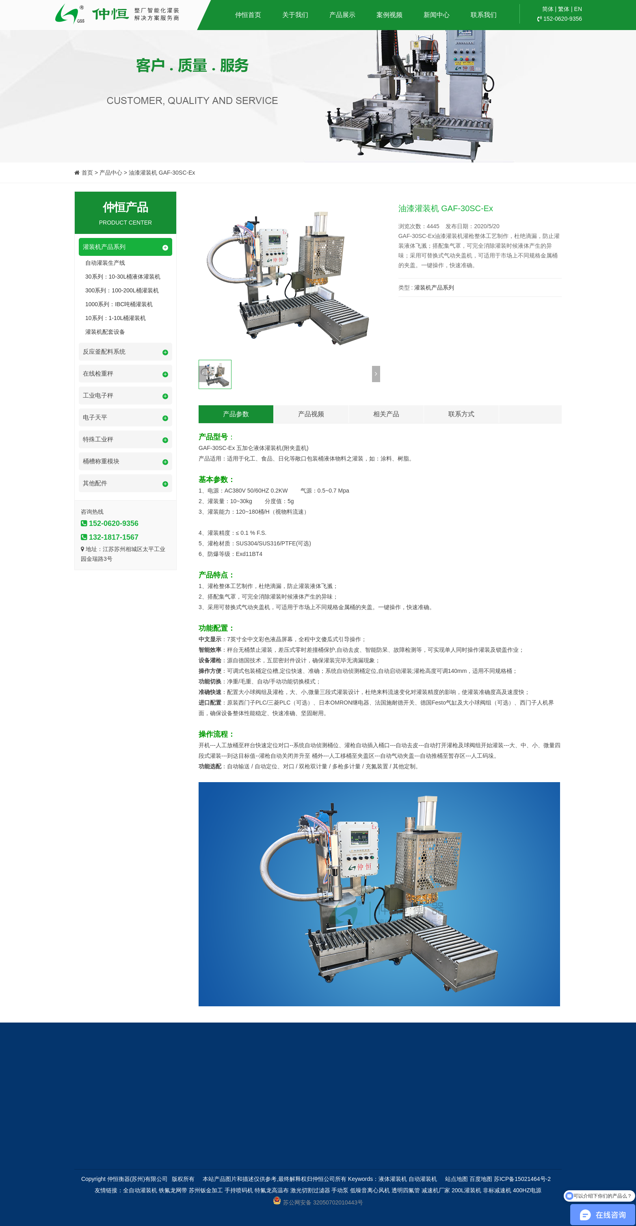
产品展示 (342, 14)
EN (578, 9)
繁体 (563, 9)
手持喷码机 (239, 1190)
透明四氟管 (406, 1190)
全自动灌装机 (140, 1190)
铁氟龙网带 (173, 1190)
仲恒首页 (248, 14)
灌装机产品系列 (434, 287)
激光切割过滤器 (310, 1190)
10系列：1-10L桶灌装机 (115, 318)
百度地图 (480, 1179)
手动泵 (339, 1190)
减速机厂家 (436, 1190)
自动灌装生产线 (105, 262)
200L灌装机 (466, 1190)
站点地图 (456, 1179)
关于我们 (295, 14)
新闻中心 (437, 14)
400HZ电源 (527, 1190)
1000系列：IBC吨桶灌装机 (119, 304)
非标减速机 (497, 1190)
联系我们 (484, 14)
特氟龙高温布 (272, 1190)
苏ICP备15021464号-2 (522, 1179)
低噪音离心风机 (370, 1190)
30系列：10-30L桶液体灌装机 (122, 276)
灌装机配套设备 (105, 332)
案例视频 (389, 14)
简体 (548, 9)
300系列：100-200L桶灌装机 (122, 290)
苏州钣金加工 (206, 1190)
